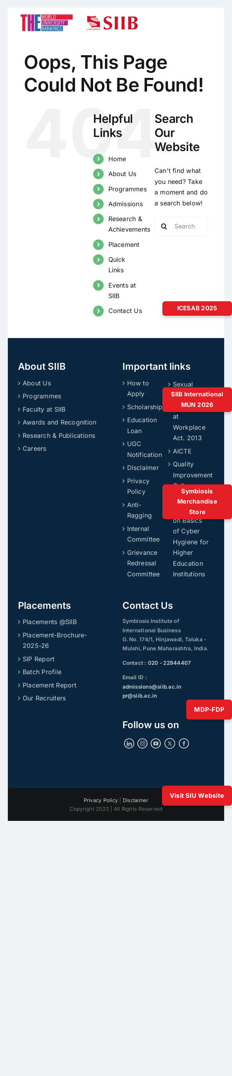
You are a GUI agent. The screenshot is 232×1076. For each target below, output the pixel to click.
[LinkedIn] (129, 743)
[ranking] (47, 11)
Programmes (127, 189)
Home (117, 159)
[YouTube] (156, 743)
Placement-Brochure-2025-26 (55, 640)
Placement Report (49, 685)
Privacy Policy (138, 486)
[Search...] (181, 226)
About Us (122, 174)
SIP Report (38, 659)
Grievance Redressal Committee (143, 563)
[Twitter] (170, 743)
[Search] (164, 226)
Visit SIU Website (197, 795)
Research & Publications (59, 435)
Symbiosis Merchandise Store (197, 502)
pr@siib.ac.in (139, 696)
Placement (124, 244)
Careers (35, 448)
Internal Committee (143, 534)
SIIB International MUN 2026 (197, 399)
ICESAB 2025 (197, 308)
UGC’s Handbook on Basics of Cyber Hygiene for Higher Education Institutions (191, 536)
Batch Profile (42, 672)
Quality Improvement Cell (191, 474)
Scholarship (145, 407)
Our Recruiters (44, 698)
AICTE (182, 451)
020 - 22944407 (169, 663)
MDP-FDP (209, 709)
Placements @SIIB (50, 622)
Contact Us (125, 311)
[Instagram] (142, 743)
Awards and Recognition (59, 422)
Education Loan (142, 425)
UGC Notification (144, 449)
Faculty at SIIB (44, 409)
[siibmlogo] (112, 19)
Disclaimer (143, 467)
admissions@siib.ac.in (152, 687)
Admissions (125, 204)
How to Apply (138, 388)
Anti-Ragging (139, 510)
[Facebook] (184, 743)
